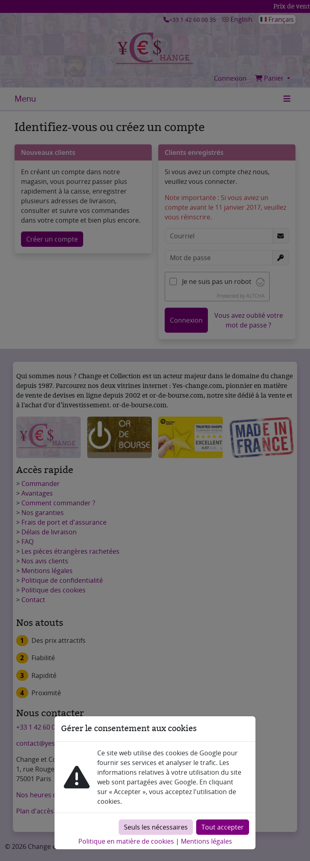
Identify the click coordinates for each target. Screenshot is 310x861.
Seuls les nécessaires (156, 827)
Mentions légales (206, 841)
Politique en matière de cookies (126, 841)
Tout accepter (222, 827)
